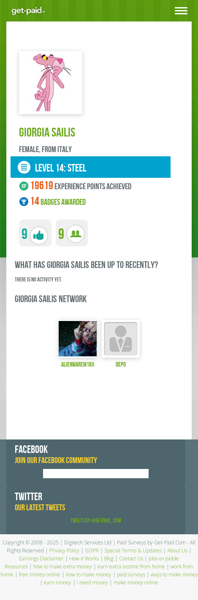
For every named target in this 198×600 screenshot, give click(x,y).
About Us (177, 550)
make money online (136, 582)
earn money (57, 582)
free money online (39, 574)
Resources (16, 566)
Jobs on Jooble (164, 558)
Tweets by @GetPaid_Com (96, 520)
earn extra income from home (131, 566)
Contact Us (131, 558)
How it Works (84, 558)
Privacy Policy (64, 550)
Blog (109, 558)
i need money (92, 582)
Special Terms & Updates (133, 550)
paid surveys (131, 574)
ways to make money (174, 574)
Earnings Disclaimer (41, 558)
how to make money (88, 574)
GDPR (92, 550)
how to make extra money (62, 566)
